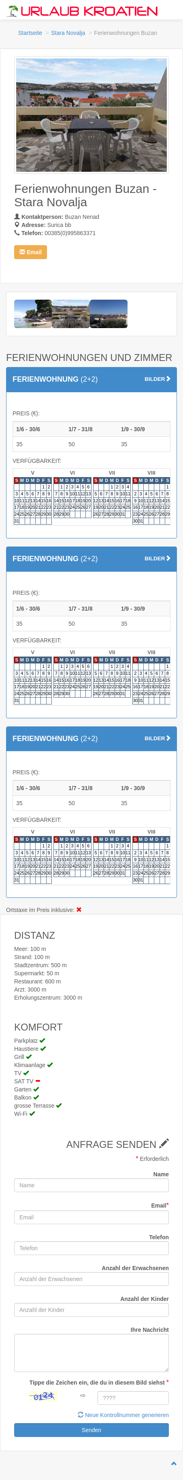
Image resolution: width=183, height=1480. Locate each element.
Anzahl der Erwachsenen (135, 1268)
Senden (91, 1430)
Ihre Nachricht (150, 1330)
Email (160, 1205)
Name (161, 1174)
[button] (30, 252)
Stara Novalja (68, 33)
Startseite (30, 33)
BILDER (157, 379)
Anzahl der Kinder (144, 1299)
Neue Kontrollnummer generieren (123, 1415)
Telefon (159, 1237)
